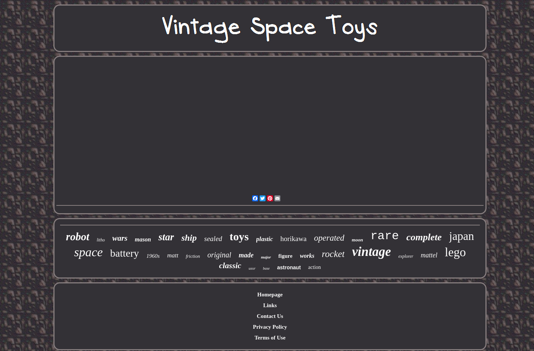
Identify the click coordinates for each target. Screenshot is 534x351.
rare (384, 236)
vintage (371, 251)
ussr (252, 268)
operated (329, 238)
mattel (429, 255)
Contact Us (270, 316)
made (246, 255)
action (314, 267)
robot (77, 237)
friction (193, 256)
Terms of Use (270, 338)
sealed (213, 239)
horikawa (293, 239)
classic (230, 265)
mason (143, 239)
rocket (333, 254)
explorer (405, 256)
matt (172, 255)
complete (424, 237)
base (266, 268)
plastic (264, 239)
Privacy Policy (270, 327)
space (88, 252)
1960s (153, 256)
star (166, 237)
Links (270, 305)
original (219, 255)
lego (455, 252)
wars (120, 238)
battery (124, 253)
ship (189, 238)
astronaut (289, 267)
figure (285, 256)
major (266, 257)
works (307, 256)
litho (101, 240)
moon (357, 240)
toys (239, 236)
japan (461, 236)
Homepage (270, 295)
